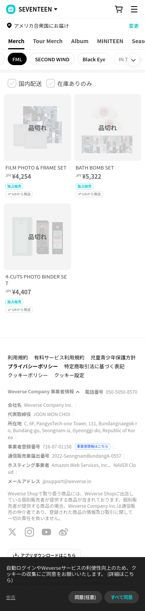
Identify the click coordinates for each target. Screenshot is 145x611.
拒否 (10, 597)
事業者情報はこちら (92, 446)
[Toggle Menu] (134, 9)
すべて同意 (122, 597)
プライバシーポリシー (33, 366)
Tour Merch (48, 41)
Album (80, 41)
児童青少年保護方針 (113, 357)
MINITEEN (110, 41)
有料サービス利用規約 (59, 357)
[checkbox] (25, 83)
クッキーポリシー (28, 375)
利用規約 (18, 357)
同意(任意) (85, 597)
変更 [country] (134, 25)
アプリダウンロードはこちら (44, 555)
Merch (16, 41)
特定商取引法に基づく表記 (94, 366)
